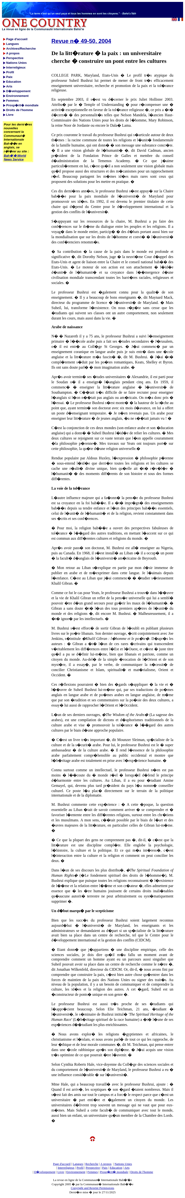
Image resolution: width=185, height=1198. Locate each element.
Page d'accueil (62, 1164)
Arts (126, 1167)
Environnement (75, 1172)
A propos (105, 1164)
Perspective (93, 1167)
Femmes (92, 1172)
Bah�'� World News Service (15, 157)
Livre (60, 1172)
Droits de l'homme (141, 1172)
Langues (78, 1164)
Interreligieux (66, 1167)
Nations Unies (123, 1164)
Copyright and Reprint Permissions (92, 1188)
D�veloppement (44, 1172)
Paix (105, 1167)
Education (116, 1167)
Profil (80, 1167)
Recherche (91, 1164)
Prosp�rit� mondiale (114, 1172)
